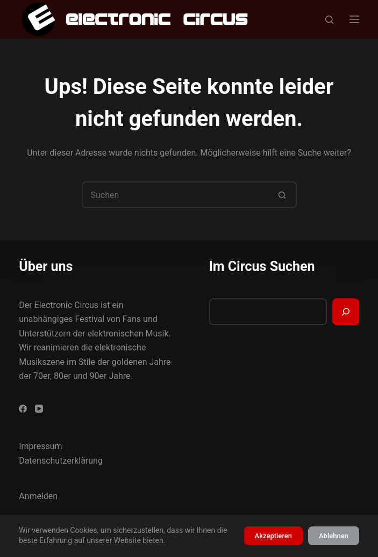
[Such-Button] (282, 194)
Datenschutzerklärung (61, 461)
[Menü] (354, 19)
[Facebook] (23, 409)
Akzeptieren (273, 536)
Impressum (40, 446)
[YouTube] (39, 409)
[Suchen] (329, 20)
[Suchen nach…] (176, 194)
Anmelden (38, 496)
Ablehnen (333, 536)
